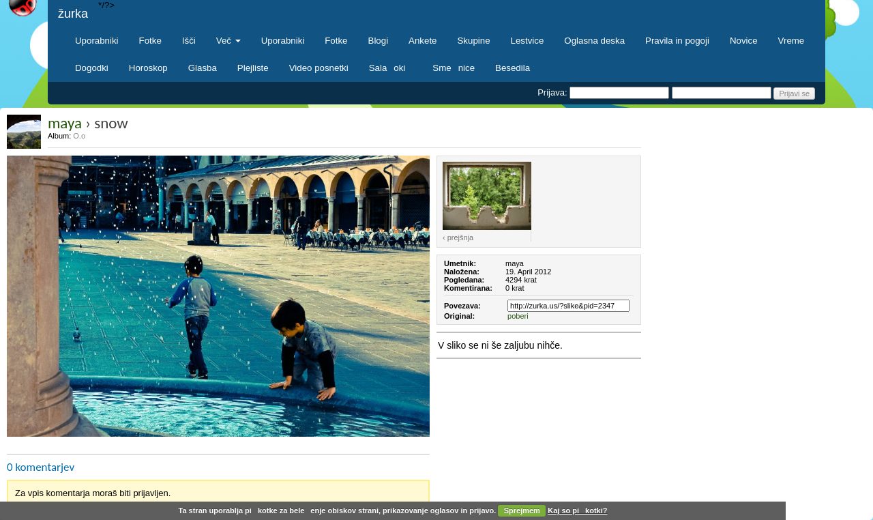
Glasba (202, 68)
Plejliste (253, 68)
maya (65, 122)
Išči (189, 40)
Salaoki (391, 68)
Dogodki (91, 68)
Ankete (422, 40)
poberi (518, 316)
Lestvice (527, 40)
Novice (744, 40)
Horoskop (148, 68)
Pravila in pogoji (677, 40)
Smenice (453, 68)
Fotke (150, 40)
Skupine (474, 40)
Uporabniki (97, 40)
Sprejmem (522, 510)
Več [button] (228, 40)
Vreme (791, 40)
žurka (73, 13)
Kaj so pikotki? (577, 510)
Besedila (512, 68)
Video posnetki (319, 68)
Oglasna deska (594, 40)
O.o (79, 136)
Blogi (378, 40)
